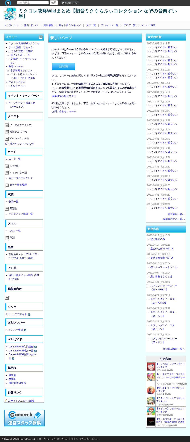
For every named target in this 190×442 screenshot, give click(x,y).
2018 (15, 78)
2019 (23, 78)
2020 (31, 78)
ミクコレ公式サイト (16, 314)
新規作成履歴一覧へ (174, 348)
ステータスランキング (21, 178)
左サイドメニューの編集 (19, 400)
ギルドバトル (17, 85)
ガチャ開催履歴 (18, 184)
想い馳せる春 (157, 239)
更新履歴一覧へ (176, 214)
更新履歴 (48, 25)
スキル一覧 (15, 230)
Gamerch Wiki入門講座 (21, 346)
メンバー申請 (148, 25)
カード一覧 (15, 159)
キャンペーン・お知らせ (22, 102)
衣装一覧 (13, 201)
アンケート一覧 (109, 25)
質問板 (12, 379)
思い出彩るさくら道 (161, 276)
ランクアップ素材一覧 (21, 213)
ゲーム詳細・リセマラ (21, 47)
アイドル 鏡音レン (167, 47)
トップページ (11, 25)
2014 (28, 254)
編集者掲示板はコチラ (64, 96)
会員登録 (63, 66)
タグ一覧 (91, 25)
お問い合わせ (43, 439)
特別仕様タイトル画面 (21, 275)
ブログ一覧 (130, 25)
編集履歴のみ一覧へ (174, 219)
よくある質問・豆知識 (21, 51)
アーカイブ (17, 106)
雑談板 (12, 375)
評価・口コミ (31, 25)
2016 (15, 258)
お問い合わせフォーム (64, 111)
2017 (23, 258)
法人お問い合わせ (59, 439)
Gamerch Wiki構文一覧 (21, 350)
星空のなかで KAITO (161, 248)
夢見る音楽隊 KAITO (161, 257)
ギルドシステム (17, 82)
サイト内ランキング (70, 25)
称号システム (16, 66)
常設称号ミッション (21, 70)
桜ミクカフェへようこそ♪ (164, 267)
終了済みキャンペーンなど (19, 143)
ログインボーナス (20, 55)
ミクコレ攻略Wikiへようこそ (24, 43)
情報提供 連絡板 (17, 383)
